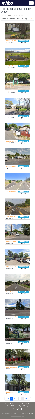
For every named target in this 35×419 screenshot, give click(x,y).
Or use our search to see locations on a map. (12, 15)
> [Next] (29, 399)
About (6, 404)
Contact (12, 404)
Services (28, 404)
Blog (19, 406)
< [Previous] (5, 399)
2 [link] (11, 399)
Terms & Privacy (11, 406)
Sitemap (25, 406)
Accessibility (20, 404)
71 (26, 399)
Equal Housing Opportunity (20, 413)
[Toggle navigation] (31, 3)
